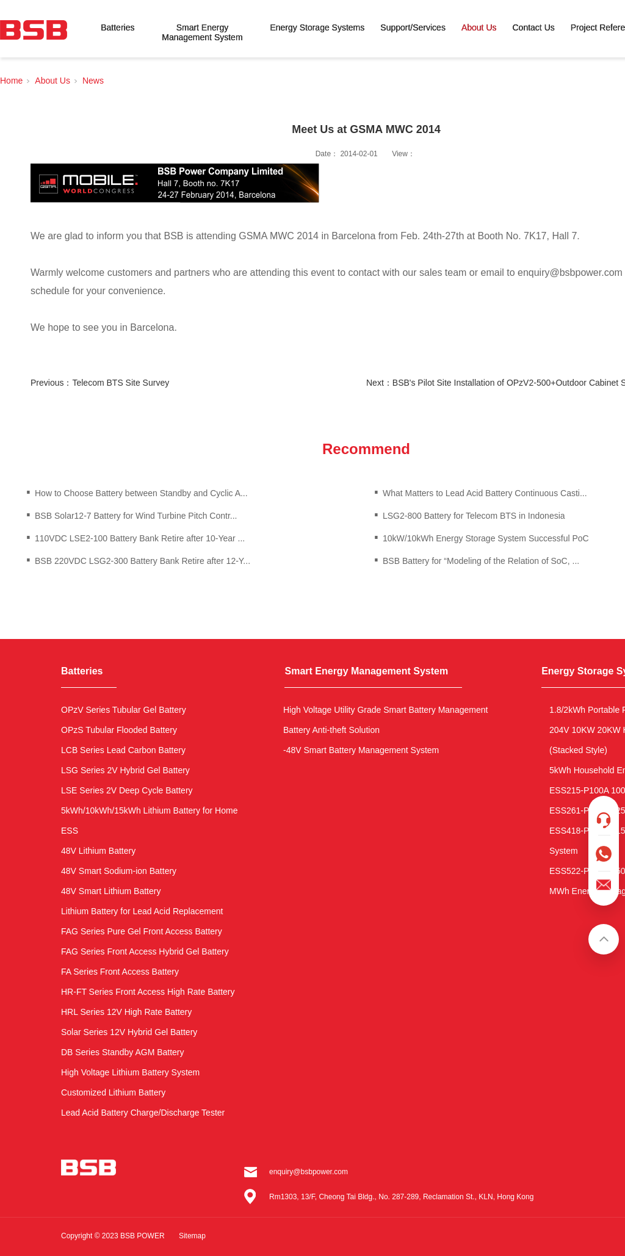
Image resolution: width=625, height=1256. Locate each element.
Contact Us (534, 27)
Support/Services (413, 27)
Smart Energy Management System (202, 32)
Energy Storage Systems (317, 27)
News (93, 80)
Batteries (117, 27)
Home (11, 80)
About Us (479, 27)
